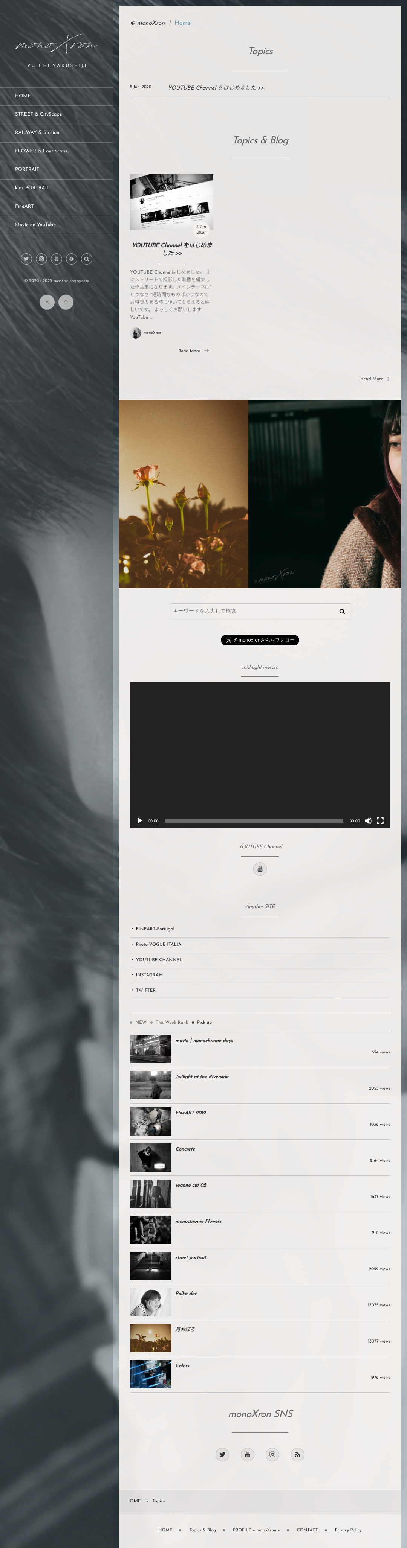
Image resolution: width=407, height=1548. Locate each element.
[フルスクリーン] (380, 821)
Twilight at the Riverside (201, 1077)
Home (182, 23)
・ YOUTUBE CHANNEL (156, 960)
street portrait (190, 1258)
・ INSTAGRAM (146, 975)
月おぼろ (185, 1330)
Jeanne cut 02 (190, 1185)
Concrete (185, 1149)
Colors (182, 1366)
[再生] (140, 821)
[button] (86, 259)
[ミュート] (368, 821)
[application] (260, 755)
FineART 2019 (190, 1113)
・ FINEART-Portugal (152, 929)
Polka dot (185, 1294)
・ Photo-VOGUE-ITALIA (155, 944)
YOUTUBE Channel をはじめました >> (216, 88)
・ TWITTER (143, 990)
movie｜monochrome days (204, 1041)
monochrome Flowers (198, 1221)
